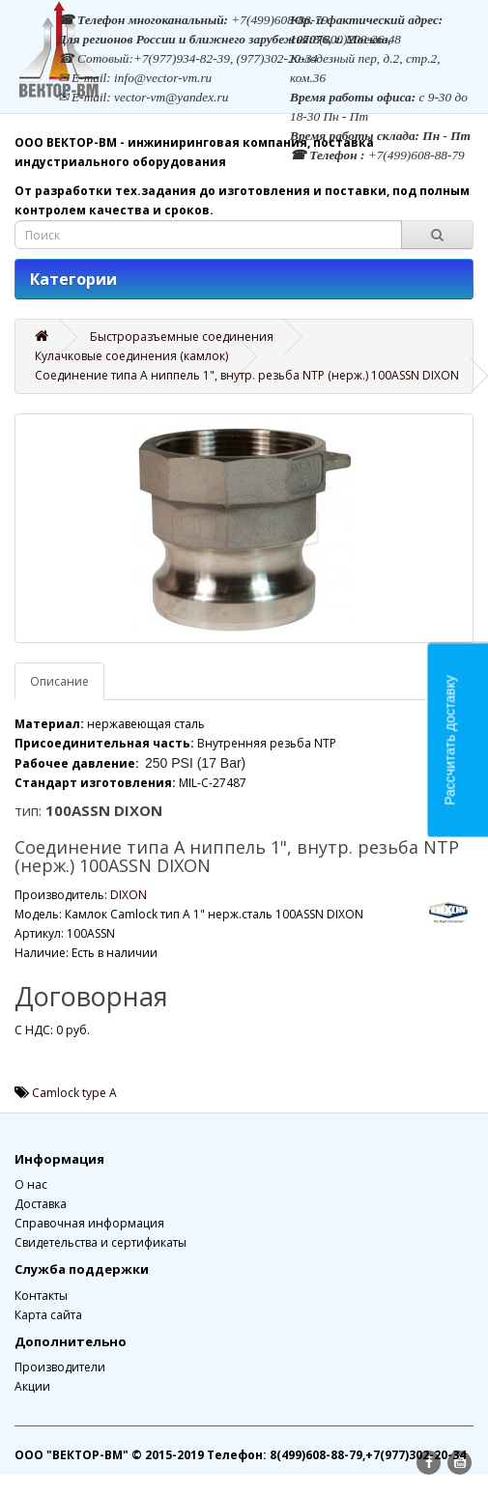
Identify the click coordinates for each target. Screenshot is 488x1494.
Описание (59, 681)
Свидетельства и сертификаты (100, 1242)
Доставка (40, 1204)
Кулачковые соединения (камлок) (131, 356)
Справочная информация (89, 1223)
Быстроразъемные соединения (181, 336)
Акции (32, 1386)
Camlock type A (74, 1093)
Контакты (41, 1295)
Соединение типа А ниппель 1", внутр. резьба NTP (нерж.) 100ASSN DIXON (247, 375)
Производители (59, 1367)
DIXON (128, 895)
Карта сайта (48, 1315)
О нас (30, 1184)
